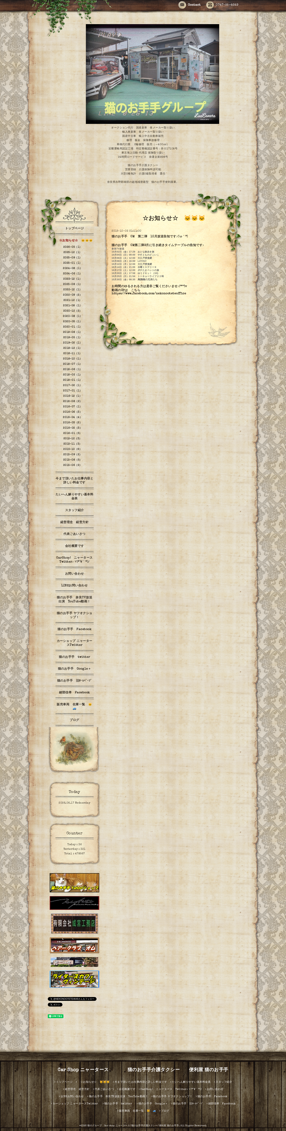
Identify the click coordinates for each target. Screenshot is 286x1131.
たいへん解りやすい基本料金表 (74, 496)
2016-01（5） (72, 433)
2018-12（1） (72, 348)
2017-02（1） (72, 385)
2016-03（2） (72, 422)
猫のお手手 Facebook (74, 629)
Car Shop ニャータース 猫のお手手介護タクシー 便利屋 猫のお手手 (145, 1070)
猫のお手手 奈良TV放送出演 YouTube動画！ (74, 599)
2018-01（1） (72, 380)
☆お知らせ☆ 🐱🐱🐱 (74, 240)
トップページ (74, 228)
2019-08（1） (72, 332)
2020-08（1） (72, 316)
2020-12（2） (72, 311)
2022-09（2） (72, 295)
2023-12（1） (72, 279)
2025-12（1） (72, 252)
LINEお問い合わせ (74, 585)
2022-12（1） (72, 289)
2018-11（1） (72, 353)
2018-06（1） (72, 369)
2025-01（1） (72, 263)
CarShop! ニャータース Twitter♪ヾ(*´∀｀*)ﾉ (75, 560)
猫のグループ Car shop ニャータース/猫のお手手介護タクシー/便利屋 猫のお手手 (133, 1126)
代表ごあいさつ (74, 534)
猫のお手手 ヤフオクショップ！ (74, 615)
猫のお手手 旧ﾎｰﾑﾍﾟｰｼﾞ (74, 681)
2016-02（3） (72, 428)
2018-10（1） (72, 359)
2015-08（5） (72, 460)
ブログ (74, 720)
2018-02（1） (72, 375)
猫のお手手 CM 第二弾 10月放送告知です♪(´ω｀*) (150, 236)
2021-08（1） (72, 305)
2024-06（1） (72, 273)
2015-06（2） (72, 465)
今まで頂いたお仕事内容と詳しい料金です (74, 480)
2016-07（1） (72, 407)
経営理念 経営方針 (74, 522)
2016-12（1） (72, 396)
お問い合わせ (74, 574)
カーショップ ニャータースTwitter (74, 643)
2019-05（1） (72, 337)
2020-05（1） (72, 321)
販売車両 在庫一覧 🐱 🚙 (76, 706)
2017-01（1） (72, 391)
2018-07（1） (72, 364)
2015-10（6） (72, 449)
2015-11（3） (72, 444)
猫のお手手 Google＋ (74, 669)
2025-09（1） (72, 258)
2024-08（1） (72, 268)
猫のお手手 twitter (76, 657)
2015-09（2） (72, 454)
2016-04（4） (72, 417)
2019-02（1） (72, 343)
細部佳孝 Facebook (74, 692)
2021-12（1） (72, 300)
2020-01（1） (72, 327)
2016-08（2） (72, 401)
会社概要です (74, 546)
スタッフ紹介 (74, 510)
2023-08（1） (72, 284)
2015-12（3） (72, 438)
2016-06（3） (72, 412)
